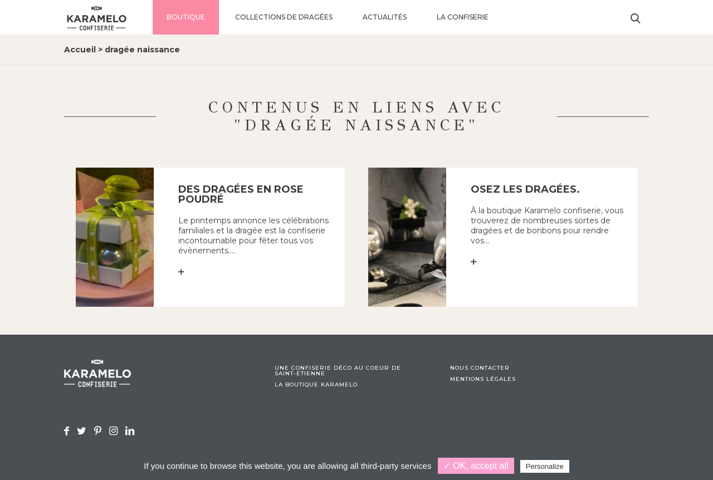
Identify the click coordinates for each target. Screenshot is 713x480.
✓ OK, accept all (476, 466)
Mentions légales (483, 379)
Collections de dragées (284, 17)
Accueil (80, 50)
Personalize (545, 466)
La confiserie (463, 17)
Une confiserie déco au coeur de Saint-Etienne (338, 370)
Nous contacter (480, 368)
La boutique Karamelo (316, 385)
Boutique (186, 17)
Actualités (385, 17)
